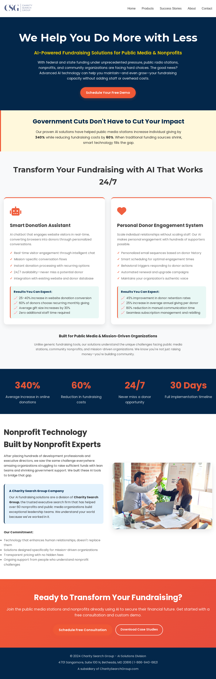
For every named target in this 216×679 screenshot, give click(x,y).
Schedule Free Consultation (83, 630)
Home (132, 8)
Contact (207, 8)
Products (148, 8)
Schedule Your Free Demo (108, 92)
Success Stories (171, 8)
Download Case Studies (139, 629)
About (192, 8)
